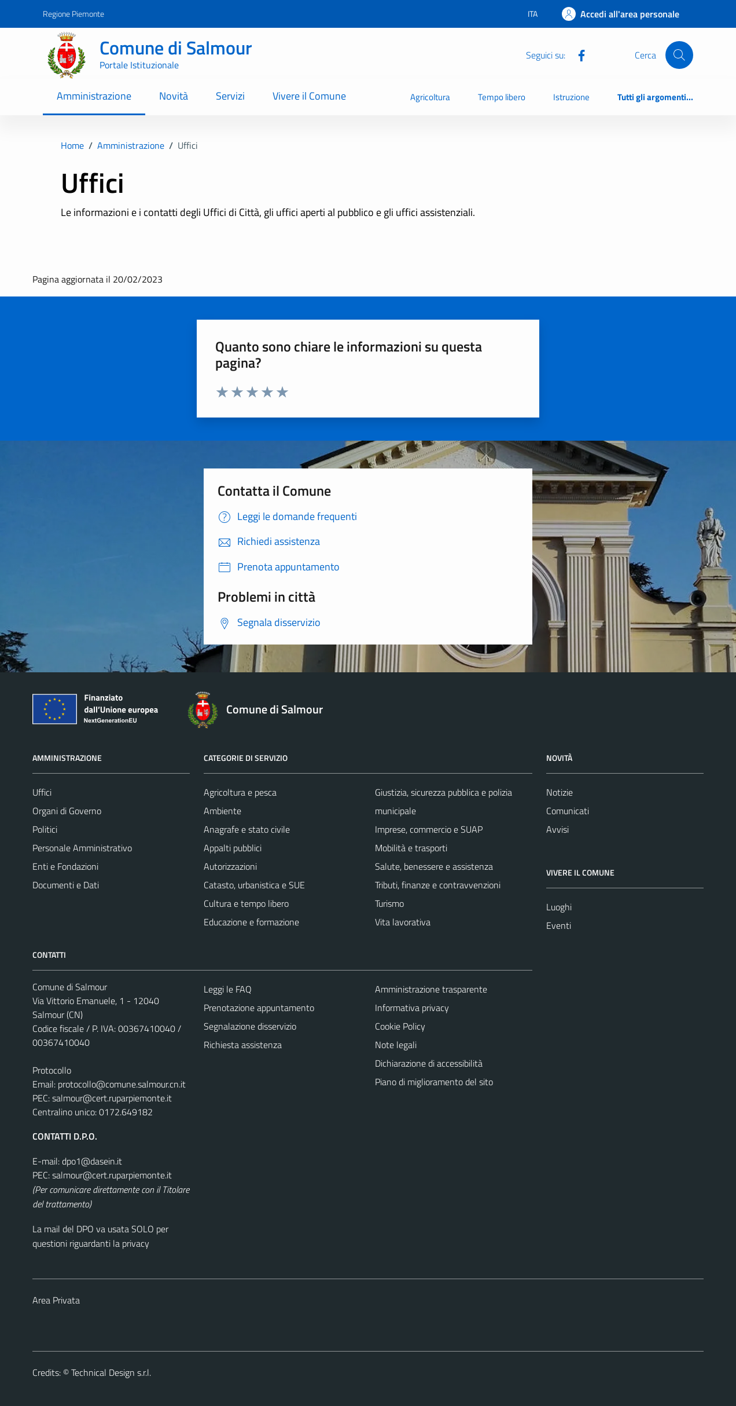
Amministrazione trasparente (431, 989)
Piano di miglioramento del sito (434, 1082)
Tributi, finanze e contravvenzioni (438, 885)
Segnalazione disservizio (250, 1026)
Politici (44, 829)
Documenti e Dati (65, 885)
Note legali (396, 1045)
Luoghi (559, 907)
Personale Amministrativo (82, 848)
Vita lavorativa (402, 922)
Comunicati (567, 811)
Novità (173, 96)
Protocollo (51, 1070)
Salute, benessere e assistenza (434, 866)
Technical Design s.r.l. (111, 1372)
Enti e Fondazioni (65, 866)
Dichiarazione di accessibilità (429, 1063)
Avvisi (557, 829)
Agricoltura (430, 97)
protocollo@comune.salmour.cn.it (122, 1084)
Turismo (389, 903)
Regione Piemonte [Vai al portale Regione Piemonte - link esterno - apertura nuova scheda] (73, 14)
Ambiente (222, 811)
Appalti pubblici (233, 848)
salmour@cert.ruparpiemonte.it (112, 1098)
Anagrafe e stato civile (247, 829)
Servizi (230, 96)
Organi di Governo (66, 811)
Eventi (558, 925)
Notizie (559, 792)
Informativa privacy (412, 1008)
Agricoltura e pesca (240, 792)
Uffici (41, 792)
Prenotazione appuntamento (259, 1008)
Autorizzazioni (230, 866)
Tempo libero (501, 97)
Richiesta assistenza (243, 1045)
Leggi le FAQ (228, 989)
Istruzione (571, 97)
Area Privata (56, 1300)
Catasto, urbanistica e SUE (254, 885)
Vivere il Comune (309, 96)
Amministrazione (94, 96)
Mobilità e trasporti (411, 848)
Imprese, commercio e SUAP (429, 829)
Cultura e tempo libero (246, 903)
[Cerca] (679, 55)
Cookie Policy (400, 1026)
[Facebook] (576, 54)
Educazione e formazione (251, 922)
